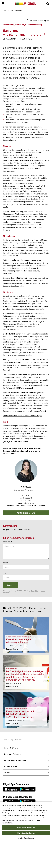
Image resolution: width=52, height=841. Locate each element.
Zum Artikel (12, 649)
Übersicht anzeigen (35, 20)
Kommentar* (7, 542)
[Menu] (3, 4)
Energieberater (27, 137)
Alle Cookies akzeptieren (26, 827)
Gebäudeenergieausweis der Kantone (18, 185)
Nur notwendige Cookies (26, 833)
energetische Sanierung (13, 98)
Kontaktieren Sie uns (26, 512)
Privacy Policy (34, 591)
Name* (5, 563)
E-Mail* (5, 573)
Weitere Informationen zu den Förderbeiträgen (22, 415)
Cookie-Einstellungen (26, 838)
